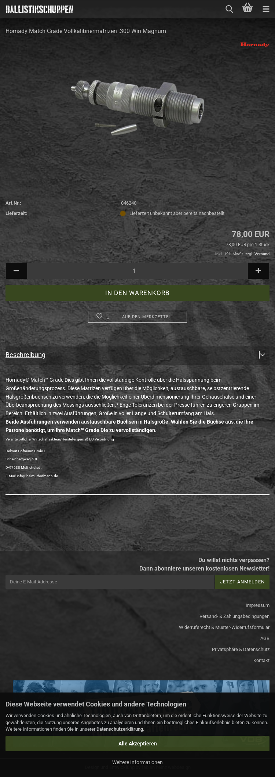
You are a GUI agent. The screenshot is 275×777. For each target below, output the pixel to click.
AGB (265, 638)
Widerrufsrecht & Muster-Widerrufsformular (224, 627)
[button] (16, 271)
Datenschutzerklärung (119, 729)
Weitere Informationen (137, 762)
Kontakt (261, 660)
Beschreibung (25, 355)
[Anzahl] (137, 271)
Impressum (258, 605)
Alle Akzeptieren (137, 744)
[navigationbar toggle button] (266, 9)
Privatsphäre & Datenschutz (241, 649)
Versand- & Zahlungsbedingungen (234, 616)
